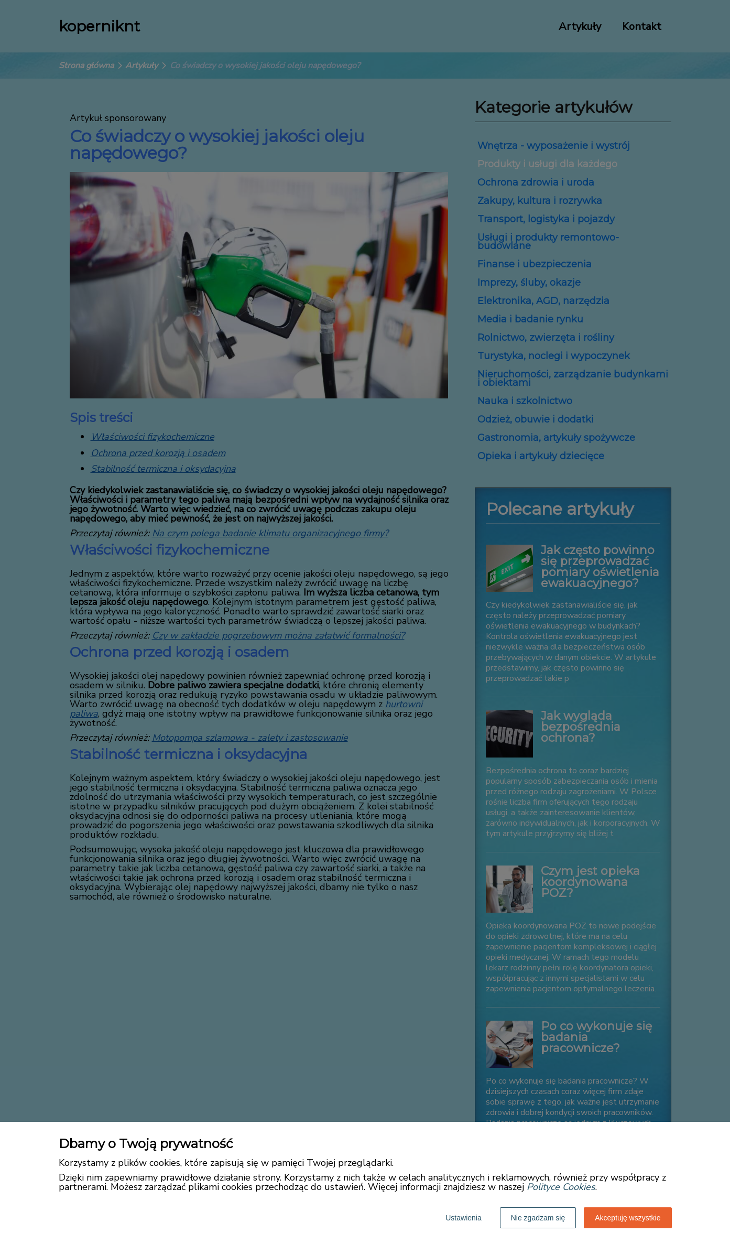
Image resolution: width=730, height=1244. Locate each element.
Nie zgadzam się (538, 1218)
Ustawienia (463, 1218)
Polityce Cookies (561, 1187)
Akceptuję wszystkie (627, 1218)
